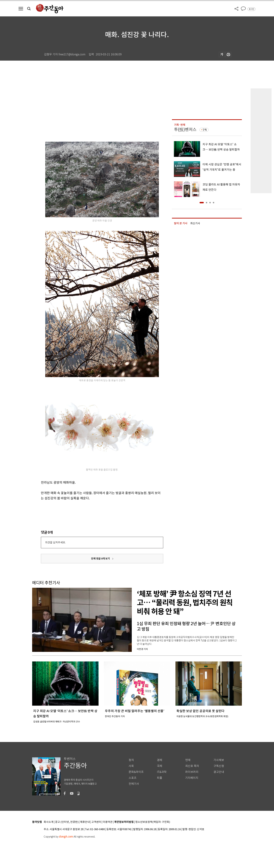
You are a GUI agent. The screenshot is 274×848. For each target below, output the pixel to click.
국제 (159, 766)
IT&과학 (162, 772)
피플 (159, 778)
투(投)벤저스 (185, 129)
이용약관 (108, 822)
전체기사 (134, 783)
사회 (131, 766)
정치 (131, 760)
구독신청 (219, 766)
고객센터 (96, 822)
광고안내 (219, 772)
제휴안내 (85, 822)
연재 (187, 760)
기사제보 (219, 760)
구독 (204, 129)
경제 (159, 760)
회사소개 (48, 822)
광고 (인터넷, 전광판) (66, 822)
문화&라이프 (136, 772)
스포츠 (132, 778)
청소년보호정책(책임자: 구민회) (152, 822)
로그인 (251, 9)
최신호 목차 (192, 766)
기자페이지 (191, 778)
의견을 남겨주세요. (55, 542)
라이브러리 (191, 772)
